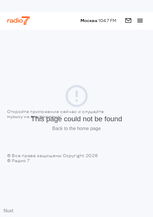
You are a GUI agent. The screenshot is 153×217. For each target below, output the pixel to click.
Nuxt (8, 210)
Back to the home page (76, 128)
